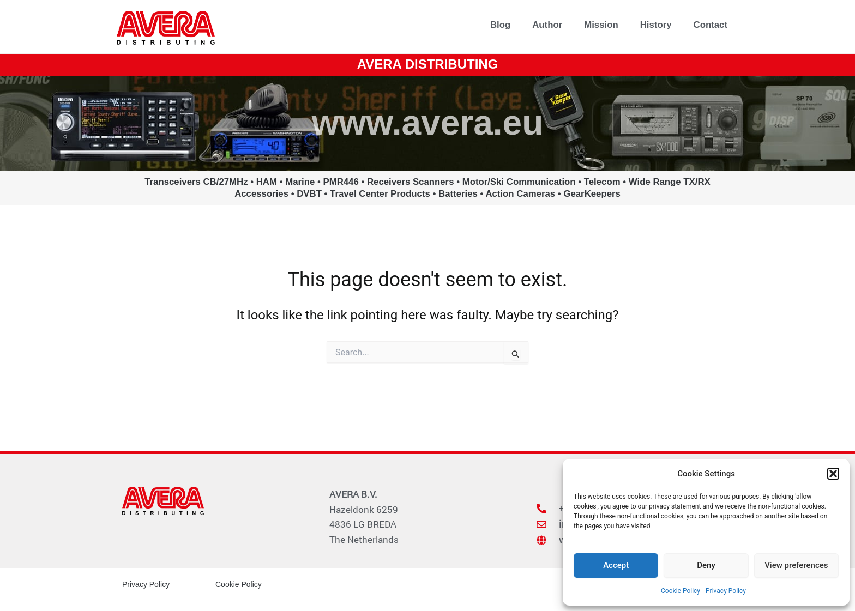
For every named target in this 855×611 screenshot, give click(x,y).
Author (547, 25)
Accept (616, 565)
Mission (601, 25)
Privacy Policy (726, 591)
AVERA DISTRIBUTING (427, 64)
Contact (710, 25)
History (656, 25)
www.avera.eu (428, 122)
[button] (833, 473)
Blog (500, 25)
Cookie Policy (680, 591)
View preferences (796, 565)
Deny (706, 565)
